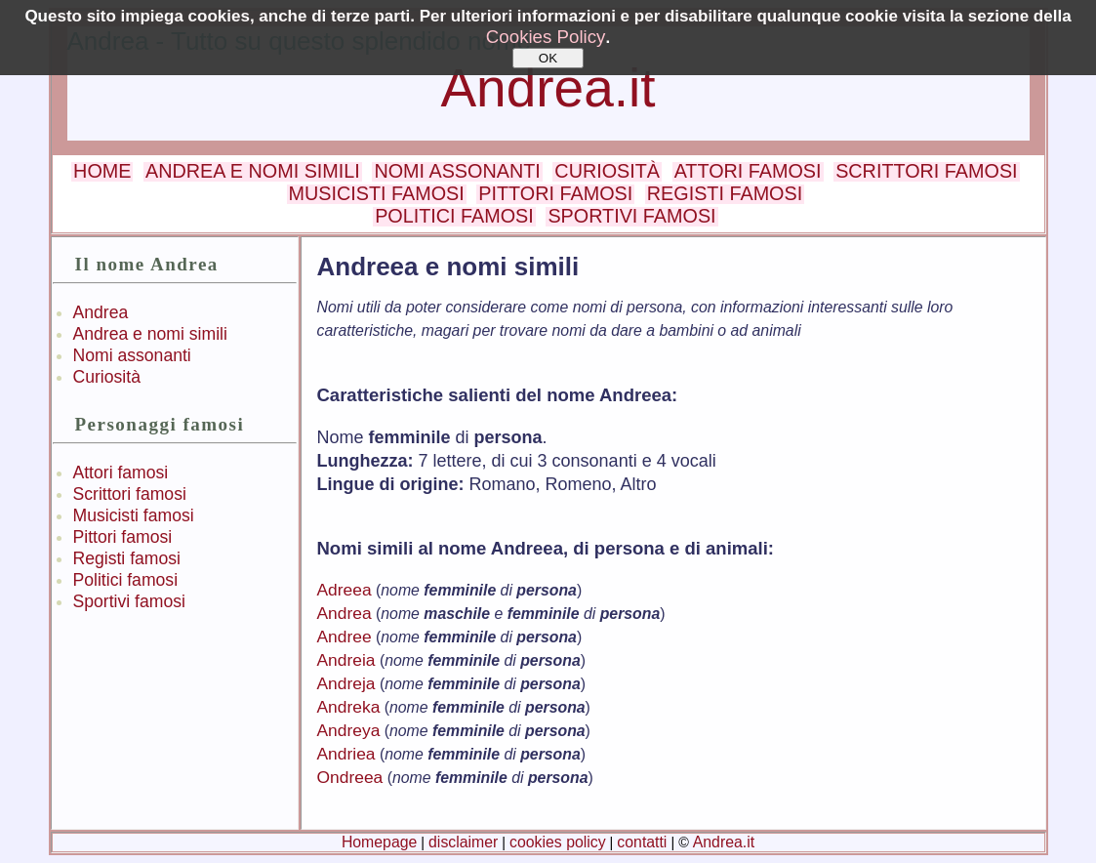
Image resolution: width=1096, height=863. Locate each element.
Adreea (344, 589)
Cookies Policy (546, 36)
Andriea (346, 753)
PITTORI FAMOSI (555, 193)
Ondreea (350, 777)
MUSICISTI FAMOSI (377, 193)
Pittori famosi (123, 537)
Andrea (101, 312)
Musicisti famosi (133, 515)
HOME (102, 171)
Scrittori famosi (129, 494)
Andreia (346, 660)
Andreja (346, 683)
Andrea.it (547, 88)
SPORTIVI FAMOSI (631, 215)
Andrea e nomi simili (150, 334)
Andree (344, 636)
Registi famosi (127, 558)
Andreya (349, 730)
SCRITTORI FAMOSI (926, 171)
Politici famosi (126, 580)
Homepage (379, 842)
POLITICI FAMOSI (454, 215)
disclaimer (463, 842)
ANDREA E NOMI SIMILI (252, 171)
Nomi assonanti (132, 355)
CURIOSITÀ (607, 171)
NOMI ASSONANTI (457, 171)
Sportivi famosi (129, 601)
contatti (642, 842)
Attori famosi (121, 472)
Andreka (349, 707)
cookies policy (557, 842)
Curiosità (107, 377)
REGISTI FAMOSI (724, 193)
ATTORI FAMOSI (748, 171)
